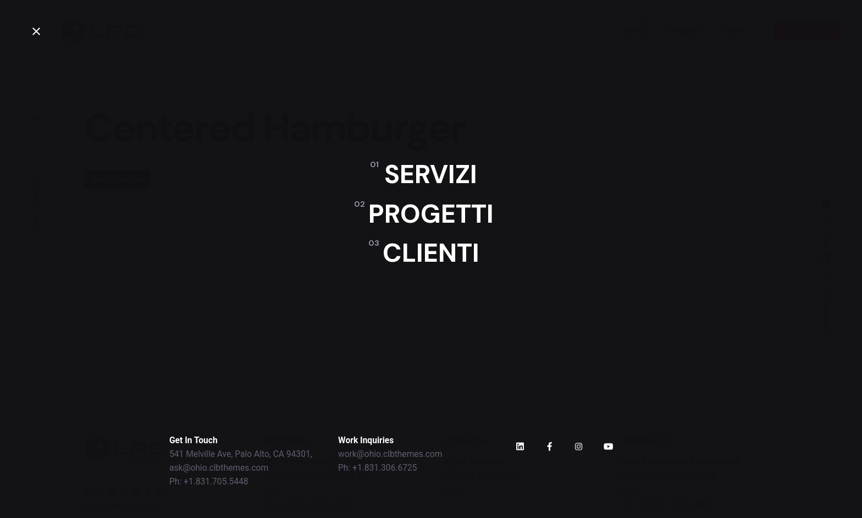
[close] (36, 31)
